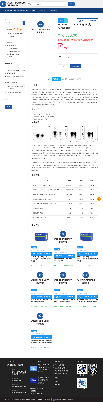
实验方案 (71, 79)
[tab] (49, 79)
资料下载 (57, 384)
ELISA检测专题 (11, 46)
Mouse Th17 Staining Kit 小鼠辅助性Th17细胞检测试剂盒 (64, 301)
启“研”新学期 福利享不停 (15, 33)
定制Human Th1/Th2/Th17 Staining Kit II (63, 260)
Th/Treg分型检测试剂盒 (37, 250)
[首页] (6, 11)
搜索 (6, 19)
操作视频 (64, 79)
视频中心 (57, 382)
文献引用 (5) (56, 79)
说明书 (63, 48)
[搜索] (24, 23)
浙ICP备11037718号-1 (44, 399)
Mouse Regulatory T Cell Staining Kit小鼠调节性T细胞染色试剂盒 (87, 259)
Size (59, 57)
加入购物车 (75, 66)
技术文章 (79, 79)
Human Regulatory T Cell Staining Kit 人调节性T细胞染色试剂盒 (41, 259)
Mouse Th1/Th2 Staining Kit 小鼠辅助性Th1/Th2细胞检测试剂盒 (41, 341)
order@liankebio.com (19, 387)
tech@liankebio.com (19, 393)
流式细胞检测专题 (12, 49)
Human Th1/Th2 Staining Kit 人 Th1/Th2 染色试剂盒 (41, 301)
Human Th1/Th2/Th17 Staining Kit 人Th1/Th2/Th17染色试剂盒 (87, 301)
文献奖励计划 (11, 36)
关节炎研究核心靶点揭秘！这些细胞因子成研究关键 (43, 367)
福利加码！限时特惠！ (11, 83)
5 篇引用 (93, 21)
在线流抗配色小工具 (13, 54)
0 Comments (41, 373)
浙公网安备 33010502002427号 (63, 399)
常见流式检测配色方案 (13, 51)
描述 (49, 79)
